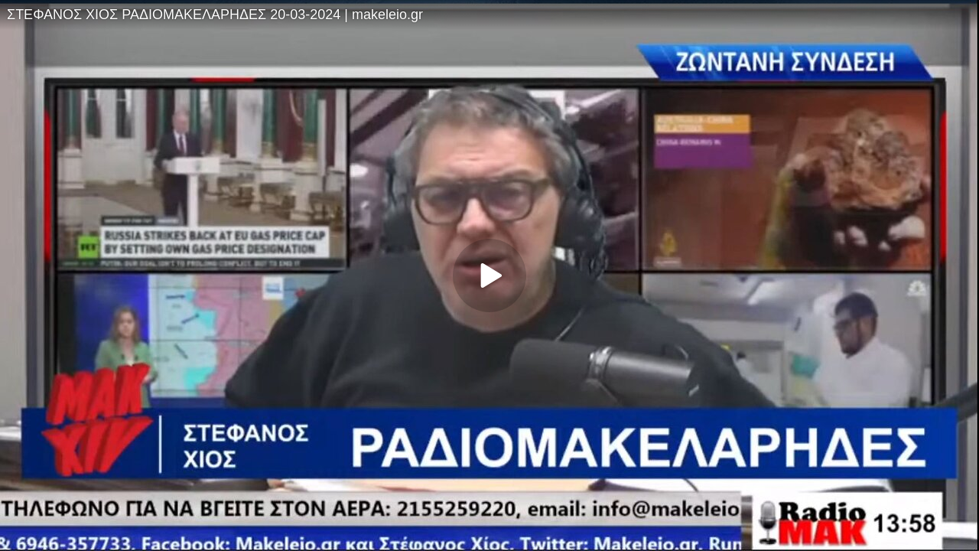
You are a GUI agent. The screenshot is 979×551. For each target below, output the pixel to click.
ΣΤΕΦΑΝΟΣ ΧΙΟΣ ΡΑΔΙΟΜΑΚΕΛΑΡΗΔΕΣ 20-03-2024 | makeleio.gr (215, 14)
